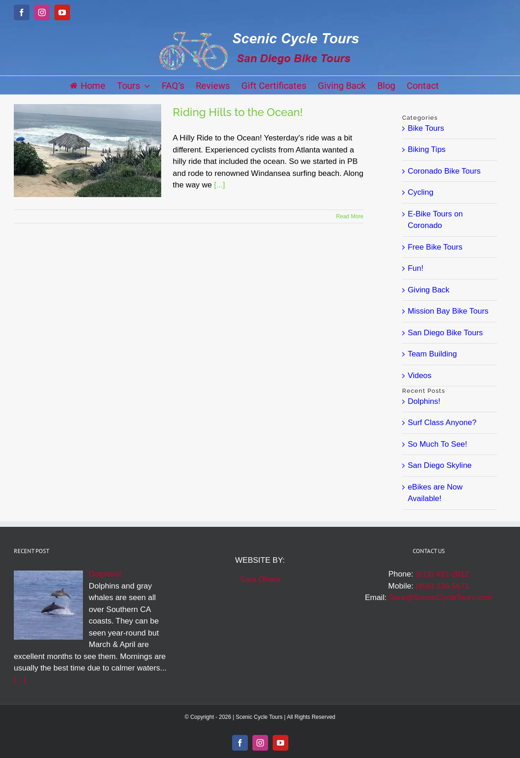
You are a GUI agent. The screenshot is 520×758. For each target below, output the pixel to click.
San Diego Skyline (440, 465)
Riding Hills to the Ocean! (238, 112)
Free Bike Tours (435, 247)
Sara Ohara (260, 579)
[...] (219, 185)
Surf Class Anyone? (442, 422)
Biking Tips (426, 149)
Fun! (415, 268)
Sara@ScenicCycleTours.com (440, 597)
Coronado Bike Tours (444, 171)
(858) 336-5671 (442, 586)
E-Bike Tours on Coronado (435, 220)
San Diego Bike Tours (445, 332)
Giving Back (429, 290)
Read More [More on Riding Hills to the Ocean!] (349, 216)
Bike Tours (426, 128)
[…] (20, 680)
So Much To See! (437, 444)
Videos (420, 375)
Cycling (420, 192)
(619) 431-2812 (442, 574)
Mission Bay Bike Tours (448, 311)
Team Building (432, 354)
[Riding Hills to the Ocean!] (87, 150)
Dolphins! (424, 401)
